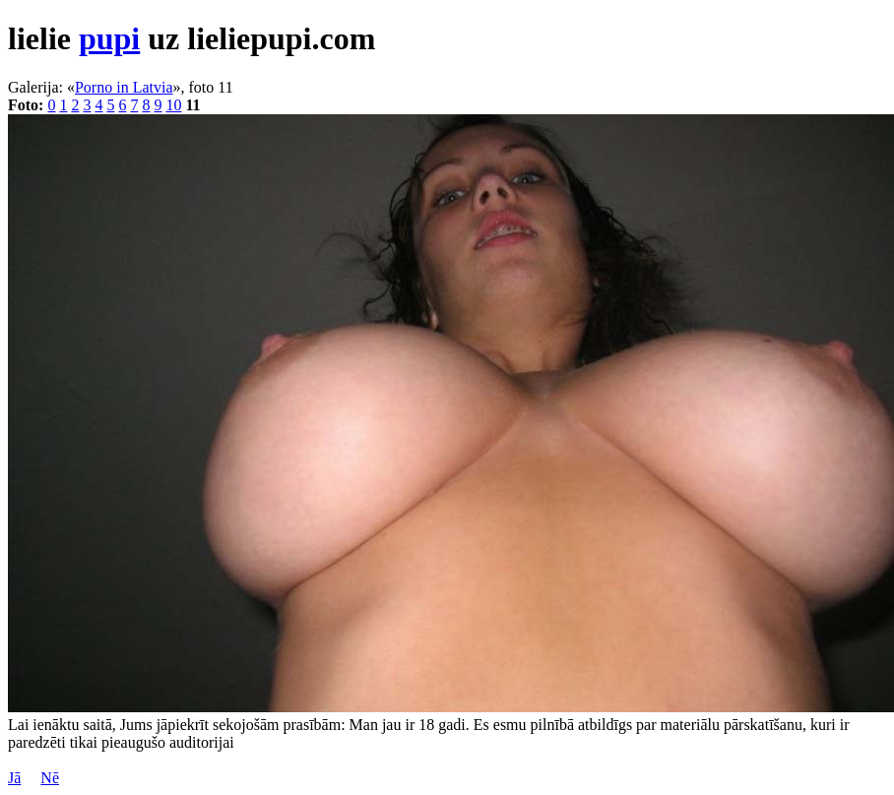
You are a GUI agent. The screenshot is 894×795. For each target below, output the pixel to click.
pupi (109, 38)
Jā (14, 777)
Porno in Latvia (124, 87)
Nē (49, 777)
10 (173, 105)
